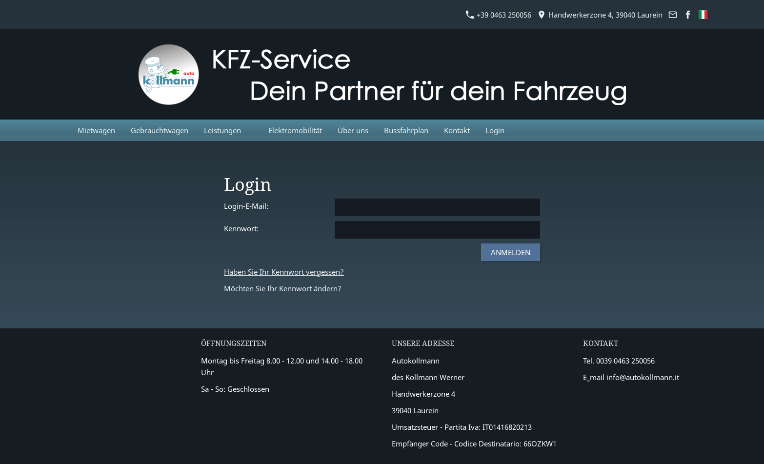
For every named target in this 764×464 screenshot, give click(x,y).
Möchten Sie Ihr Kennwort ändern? (283, 288)
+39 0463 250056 (498, 15)
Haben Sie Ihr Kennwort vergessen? (284, 272)
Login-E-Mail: (246, 206)
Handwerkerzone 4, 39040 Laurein (600, 15)
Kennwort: (241, 228)
